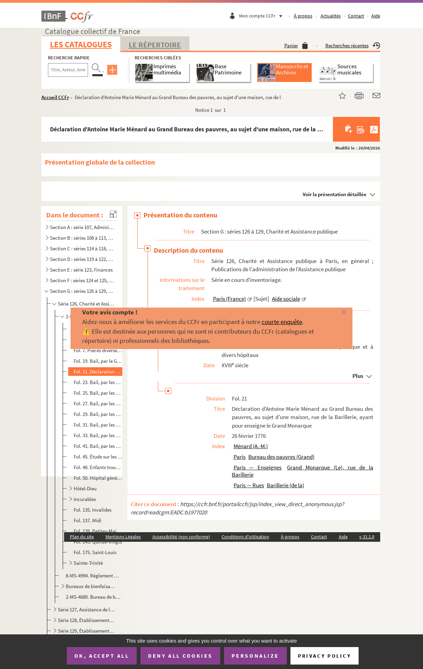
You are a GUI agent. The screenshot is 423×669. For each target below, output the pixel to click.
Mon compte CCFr (262, 15)
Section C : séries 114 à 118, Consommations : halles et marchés (82, 248)
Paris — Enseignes (258, 467)
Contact (356, 16)
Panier (296, 45)
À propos (303, 16)
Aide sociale (286, 298)
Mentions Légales (123, 537)
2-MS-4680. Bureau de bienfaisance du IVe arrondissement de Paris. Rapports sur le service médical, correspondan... (94, 597)
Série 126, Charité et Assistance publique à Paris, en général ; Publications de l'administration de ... (86, 303)
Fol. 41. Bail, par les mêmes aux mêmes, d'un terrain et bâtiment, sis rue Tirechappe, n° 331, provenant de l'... (98, 446)
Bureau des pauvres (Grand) (281, 457)
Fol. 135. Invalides (92, 509)
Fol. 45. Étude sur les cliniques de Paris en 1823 (98, 456)
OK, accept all (101, 655)
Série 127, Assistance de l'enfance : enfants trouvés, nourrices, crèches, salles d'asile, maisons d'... (86, 609)
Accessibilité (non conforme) (181, 537)
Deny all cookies (180, 655)
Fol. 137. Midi (87, 520)
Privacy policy (324, 656)
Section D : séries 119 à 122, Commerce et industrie (82, 259)
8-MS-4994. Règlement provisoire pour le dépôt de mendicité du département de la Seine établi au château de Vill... (94, 575)
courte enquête (282, 322)
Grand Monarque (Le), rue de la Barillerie (302, 471)
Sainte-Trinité (88, 563)
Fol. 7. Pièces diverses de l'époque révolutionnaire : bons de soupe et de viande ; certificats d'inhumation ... (98, 350)
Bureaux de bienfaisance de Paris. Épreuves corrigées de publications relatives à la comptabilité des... (91, 586)
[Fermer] (334, 313)
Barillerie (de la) (285, 485)
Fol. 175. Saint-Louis (95, 552)
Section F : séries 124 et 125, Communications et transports (82, 280)
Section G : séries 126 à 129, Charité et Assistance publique (82, 291)
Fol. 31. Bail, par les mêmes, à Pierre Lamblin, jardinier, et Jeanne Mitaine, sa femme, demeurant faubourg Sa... (98, 424)
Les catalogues (81, 44)
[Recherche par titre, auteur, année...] (68, 70)
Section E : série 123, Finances (81, 269)
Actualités (331, 16)
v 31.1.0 (366, 537)
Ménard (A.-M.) (251, 446)
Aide (375, 16)
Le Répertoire (155, 44)
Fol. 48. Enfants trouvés (98, 467)
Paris (240, 457)
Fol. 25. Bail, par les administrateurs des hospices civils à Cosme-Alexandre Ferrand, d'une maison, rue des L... (98, 393)
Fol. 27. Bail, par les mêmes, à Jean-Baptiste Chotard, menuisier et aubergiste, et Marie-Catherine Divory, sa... (98, 403)
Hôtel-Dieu (85, 488)
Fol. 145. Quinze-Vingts (98, 541)
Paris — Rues (249, 485)
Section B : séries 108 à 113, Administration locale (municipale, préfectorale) (82, 238)
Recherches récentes (352, 45)
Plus (357, 376)
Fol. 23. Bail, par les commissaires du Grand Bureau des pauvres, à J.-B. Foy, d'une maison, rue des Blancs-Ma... (98, 382)
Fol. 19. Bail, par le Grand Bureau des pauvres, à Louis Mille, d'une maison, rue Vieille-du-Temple (98, 361)
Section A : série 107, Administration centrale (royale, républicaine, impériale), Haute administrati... (82, 227)
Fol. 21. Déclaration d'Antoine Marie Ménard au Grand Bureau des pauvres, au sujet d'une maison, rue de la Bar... (98, 371)
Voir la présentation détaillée (334, 194)
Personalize (255, 655)
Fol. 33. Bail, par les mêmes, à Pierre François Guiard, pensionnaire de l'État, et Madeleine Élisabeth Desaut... (98, 435)
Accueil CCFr (55, 97)
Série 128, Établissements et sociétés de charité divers (86, 620)
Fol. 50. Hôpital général (98, 478)
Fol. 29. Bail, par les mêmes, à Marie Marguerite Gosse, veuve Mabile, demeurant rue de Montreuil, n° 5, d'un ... (98, 414)
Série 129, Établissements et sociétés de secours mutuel (86, 631)
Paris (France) (229, 298)
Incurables (85, 499)
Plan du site (82, 537)
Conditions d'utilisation (245, 537)
